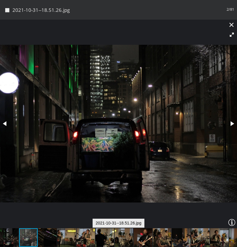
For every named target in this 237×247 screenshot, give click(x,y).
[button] (231, 15)
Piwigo (128, 240)
